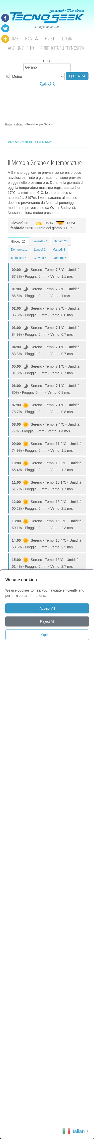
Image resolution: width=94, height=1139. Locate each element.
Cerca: (47, 65)
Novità (31, 38)
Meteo (19, 124)
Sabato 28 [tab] (60, 241)
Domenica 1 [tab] (19, 249)
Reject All (47, 621)
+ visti (50, 38)
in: (35, 76)
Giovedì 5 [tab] (40, 258)
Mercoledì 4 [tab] (19, 258)
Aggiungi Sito (21, 48)
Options (47, 635)
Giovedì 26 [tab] (18, 241)
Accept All (47, 608)
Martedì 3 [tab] (59, 249)
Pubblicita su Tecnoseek (62, 48)
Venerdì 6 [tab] (59, 258)
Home (13, 38)
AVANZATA (47, 84)
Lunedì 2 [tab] (39, 249)
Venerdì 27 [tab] (40, 241)
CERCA (77, 76)
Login (67, 38)
